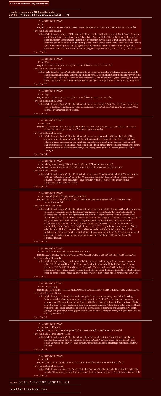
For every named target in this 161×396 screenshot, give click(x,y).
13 (53, 14)
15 (60, 14)
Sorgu (21, 389)
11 (46, 14)
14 (56, 14)
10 (43, 14)
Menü (13, 389)
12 (50, 14)
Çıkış (44, 389)
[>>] (67, 14)
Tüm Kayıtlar (32, 389)
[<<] (21, 14)
